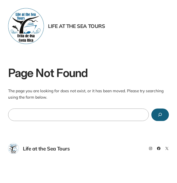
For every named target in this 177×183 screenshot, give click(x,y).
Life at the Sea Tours (76, 26)
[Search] (160, 115)
